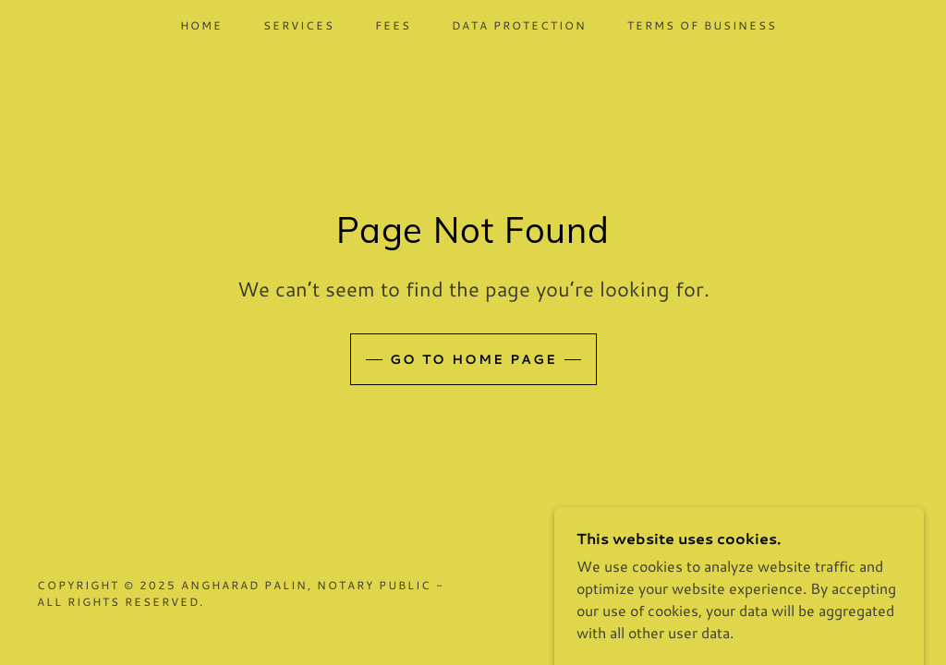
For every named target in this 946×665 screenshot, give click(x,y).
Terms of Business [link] (702, 25)
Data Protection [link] (519, 25)
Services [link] (298, 25)
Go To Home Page (473, 359)
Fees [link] (393, 25)
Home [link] (201, 25)
